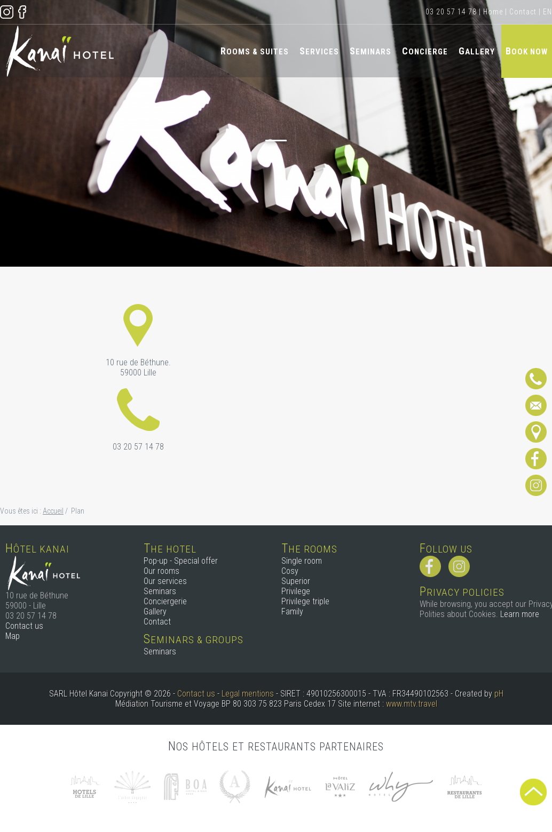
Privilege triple (305, 601)
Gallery (477, 51)
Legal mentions (248, 694)
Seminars (370, 51)
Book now (527, 51)
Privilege (295, 591)
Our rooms (161, 571)
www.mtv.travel (411, 704)
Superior (295, 581)
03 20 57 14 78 (451, 11)
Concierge (425, 51)
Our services (165, 581)
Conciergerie (165, 601)
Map (12, 636)
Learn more (519, 614)
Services (319, 51)
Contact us (24, 626)
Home (493, 11)
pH (498, 694)
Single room (301, 561)
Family (292, 611)
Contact (523, 11)
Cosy (289, 571)
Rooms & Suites (254, 51)
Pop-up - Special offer (181, 561)
